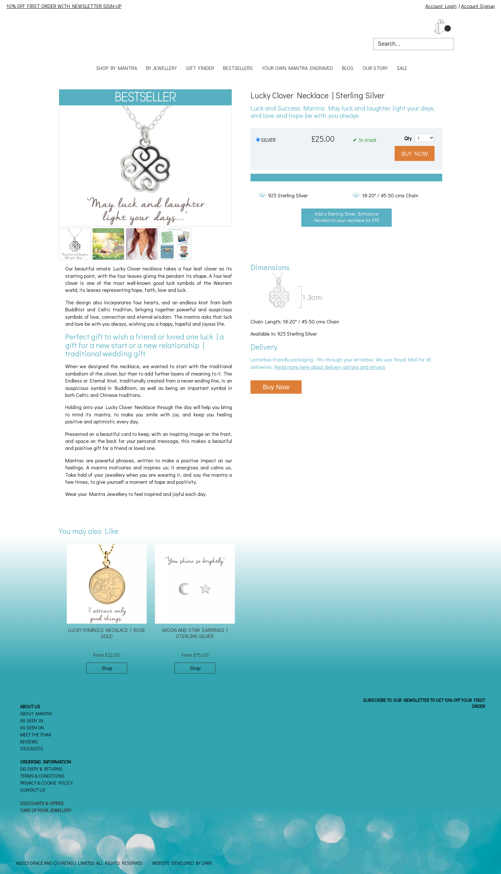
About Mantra (36, 714)
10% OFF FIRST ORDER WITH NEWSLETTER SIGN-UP (63, 6)
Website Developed (173, 863)
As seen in (31, 721)
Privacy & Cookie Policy (46, 783)
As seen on (32, 728)
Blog (347, 68)
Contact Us (32, 790)
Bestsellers (238, 68)
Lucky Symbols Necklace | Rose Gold (106, 633)
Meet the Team (35, 735)
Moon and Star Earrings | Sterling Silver (194, 633)
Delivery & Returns (41, 769)
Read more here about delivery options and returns (329, 366)
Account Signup (478, 6)
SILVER (268, 139)
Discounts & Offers (42, 803)
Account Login (441, 6)
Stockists (31, 749)
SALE (402, 68)
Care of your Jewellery (45, 810)
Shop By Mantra (116, 68)
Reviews (29, 742)
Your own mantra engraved (297, 68)
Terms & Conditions (42, 776)
